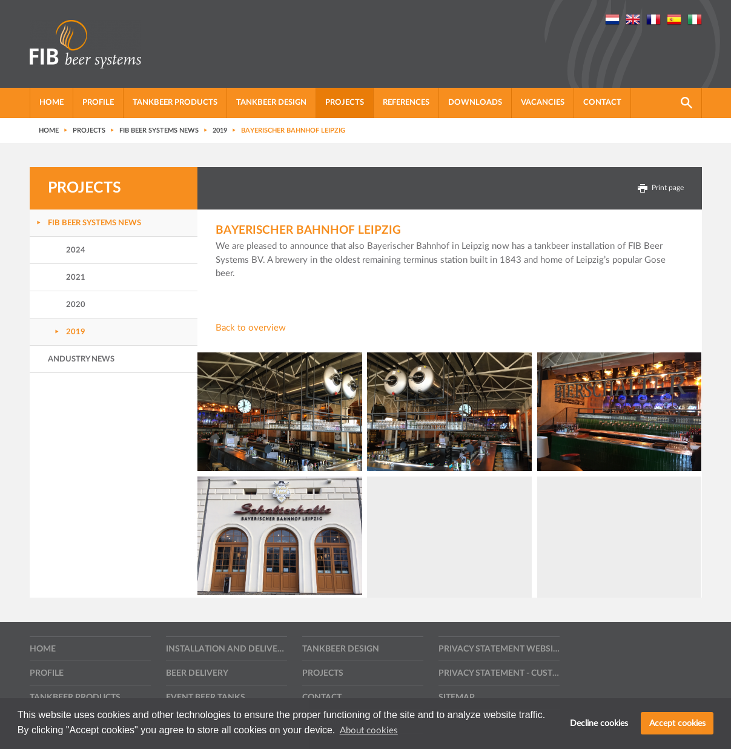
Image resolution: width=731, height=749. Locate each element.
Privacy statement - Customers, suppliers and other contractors (499, 673)
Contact (602, 103)
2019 (75, 332)
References (406, 103)
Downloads (475, 103)
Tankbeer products (175, 103)
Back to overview (251, 327)
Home (51, 103)
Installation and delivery (226, 649)
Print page (661, 188)
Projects (344, 103)
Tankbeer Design (271, 103)
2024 (75, 250)
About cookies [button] (369, 730)
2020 (75, 305)
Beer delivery (197, 673)
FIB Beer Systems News (94, 223)
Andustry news (81, 359)
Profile (98, 103)
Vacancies (542, 103)
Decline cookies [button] (599, 723)
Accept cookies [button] (677, 723)
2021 (75, 278)
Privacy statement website (499, 649)
